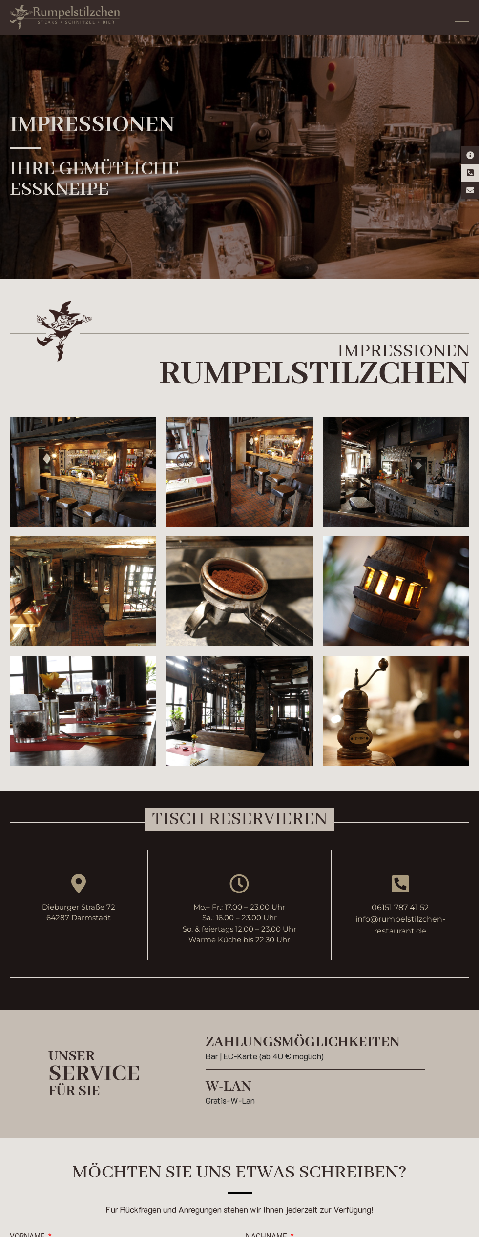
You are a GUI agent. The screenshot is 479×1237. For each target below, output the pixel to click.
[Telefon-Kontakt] (470, 173)
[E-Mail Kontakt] (470, 190)
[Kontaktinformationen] (470, 155)
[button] (239, 819)
